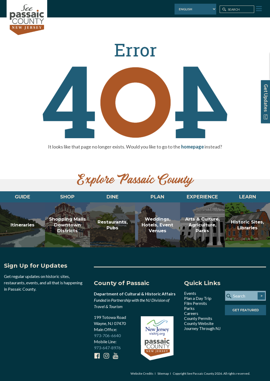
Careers (191, 313)
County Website (199, 323)
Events (190, 293)
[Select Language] (195, 9)
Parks (189, 308)
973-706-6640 (107, 335)
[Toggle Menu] (258, 9)
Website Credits (142, 373)
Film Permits (195, 303)
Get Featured (245, 310)
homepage (192, 147)
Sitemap (163, 373)
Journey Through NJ (202, 328)
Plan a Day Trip (197, 298)
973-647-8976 (107, 347)
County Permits (198, 318)
